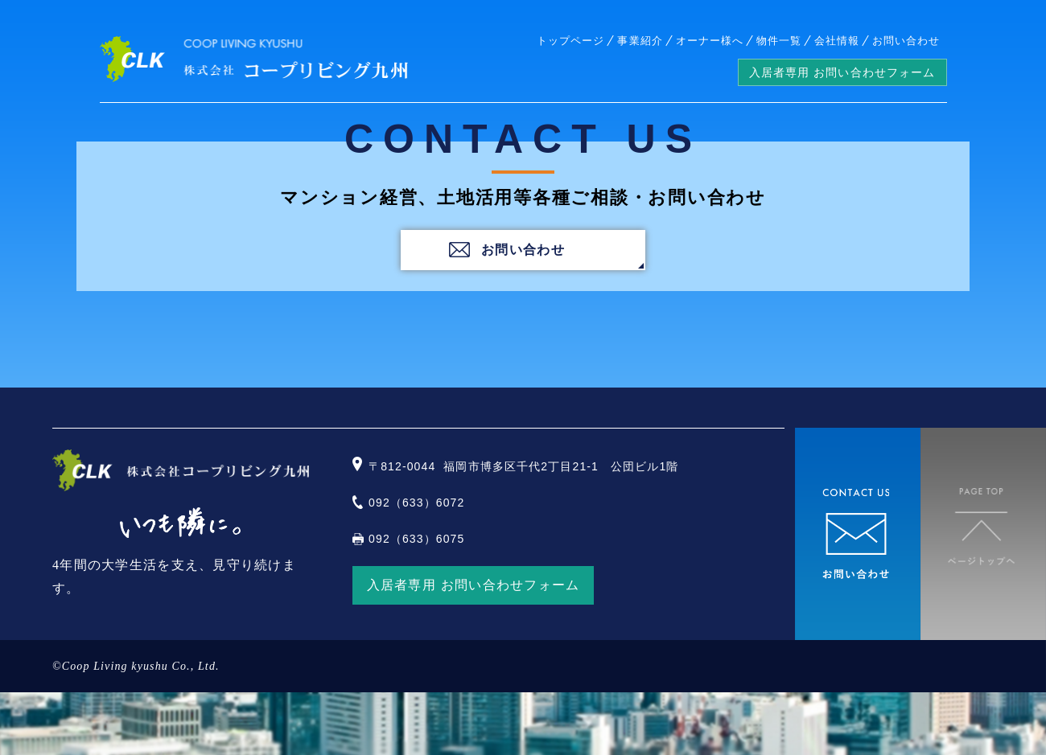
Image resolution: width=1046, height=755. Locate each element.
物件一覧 (778, 41)
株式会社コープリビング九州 (254, 59)
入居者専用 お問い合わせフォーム (842, 72)
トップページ (570, 41)
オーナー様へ (709, 41)
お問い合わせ (906, 41)
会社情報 (836, 41)
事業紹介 (639, 41)
